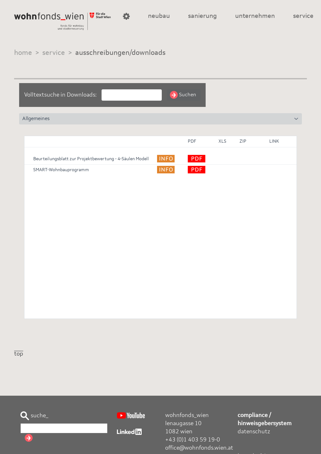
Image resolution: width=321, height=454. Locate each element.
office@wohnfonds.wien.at (199, 448)
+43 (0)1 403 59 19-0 (192, 440)
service (303, 16)
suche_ (34, 415)
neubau (159, 16)
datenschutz (254, 432)
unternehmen (255, 16)
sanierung (202, 16)
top (18, 354)
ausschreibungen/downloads (120, 53)
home (23, 53)
